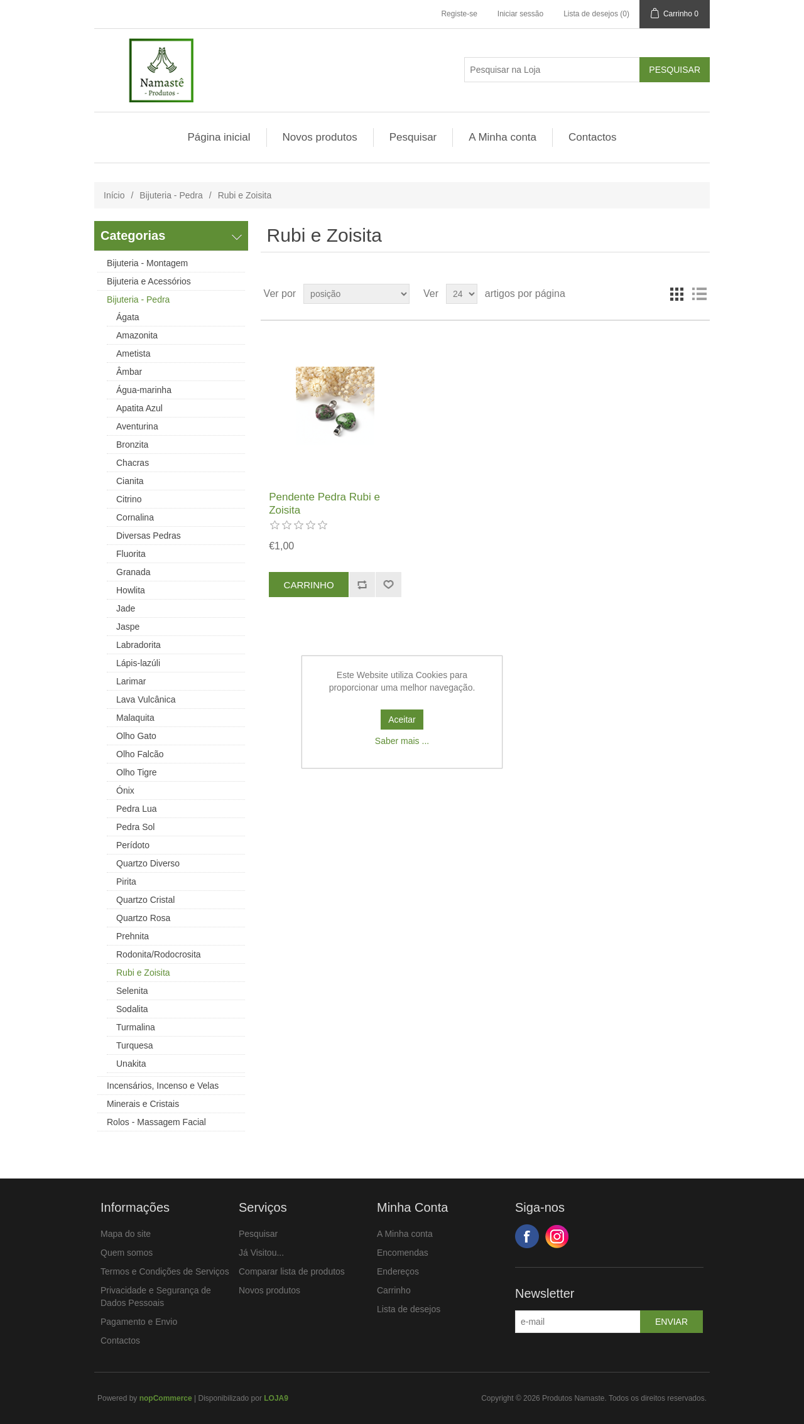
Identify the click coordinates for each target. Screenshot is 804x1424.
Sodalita (132, 1009)
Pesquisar (413, 137)
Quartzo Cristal (145, 900)
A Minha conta (502, 137)
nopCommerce (165, 1398)
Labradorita (138, 645)
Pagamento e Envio (138, 1322)
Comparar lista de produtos (292, 1271)
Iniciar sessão (520, 13)
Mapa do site (125, 1234)
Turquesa (134, 1045)
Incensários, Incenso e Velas (163, 1086)
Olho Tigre (136, 772)
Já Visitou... (261, 1253)
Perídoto (132, 845)
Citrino (128, 499)
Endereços (398, 1271)
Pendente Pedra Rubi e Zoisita (324, 503)
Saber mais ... (402, 741)
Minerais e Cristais (143, 1104)
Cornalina (135, 517)
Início (114, 195)
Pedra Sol (135, 827)
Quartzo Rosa (143, 918)
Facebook (527, 1236)
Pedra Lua (136, 809)
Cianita (130, 481)
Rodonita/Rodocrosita (158, 954)
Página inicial (218, 137)
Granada (133, 572)
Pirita (126, 882)
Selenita (132, 991)
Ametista (133, 353)
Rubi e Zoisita (143, 973)
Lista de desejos (408, 1309)
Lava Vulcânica (145, 699)
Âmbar (129, 372)
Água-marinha (143, 390)
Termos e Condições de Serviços (164, 1271)
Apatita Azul (139, 408)
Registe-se (459, 13)
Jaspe (127, 627)
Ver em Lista (699, 294)
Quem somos (126, 1253)
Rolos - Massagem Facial (156, 1122)
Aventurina (137, 426)
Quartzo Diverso (148, 863)
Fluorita (131, 554)
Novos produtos (320, 137)
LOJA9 (276, 1398)
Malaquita (135, 718)
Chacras (132, 463)
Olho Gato (136, 736)
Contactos (592, 137)
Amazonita (137, 335)
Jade (125, 608)
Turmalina (135, 1027)
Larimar (131, 681)
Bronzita (132, 445)
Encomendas (402, 1253)
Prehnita (132, 936)
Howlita (130, 590)
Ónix (125, 790)
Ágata (127, 317)
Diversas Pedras (148, 536)
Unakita (131, 1064)
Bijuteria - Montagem (147, 263)
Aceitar (402, 720)
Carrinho (394, 1290)
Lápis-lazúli (138, 663)
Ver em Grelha (676, 294)
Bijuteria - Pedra (170, 195)
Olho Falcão (139, 754)
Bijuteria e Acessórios (149, 281)
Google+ (557, 1236)
